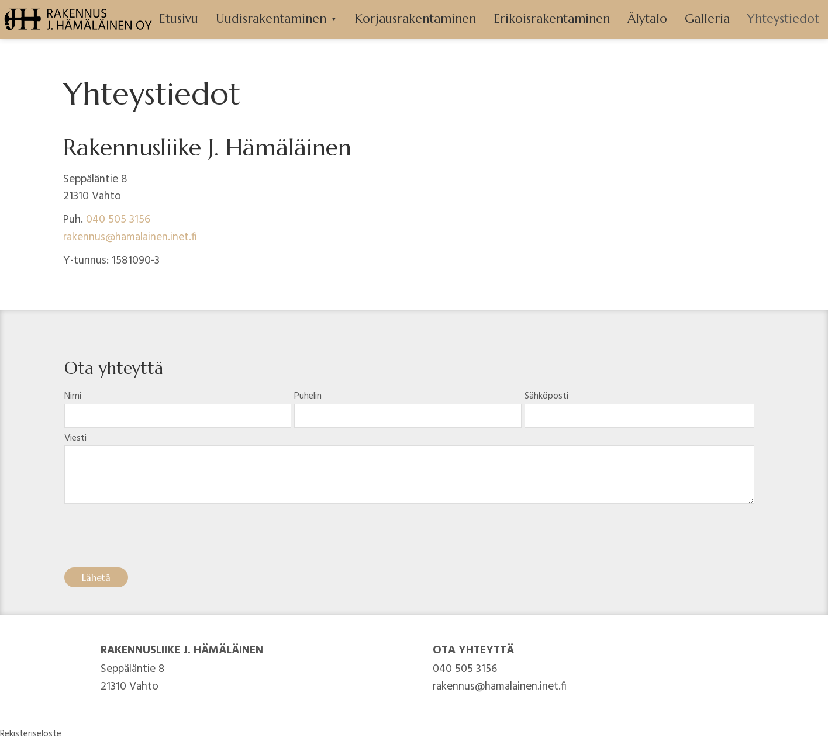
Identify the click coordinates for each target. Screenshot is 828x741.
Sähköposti (546, 396)
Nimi (72, 396)
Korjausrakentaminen (415, 18)
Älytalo (647, 18)
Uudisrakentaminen (271, 18)
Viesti (75, 438)
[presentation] (153, 540)
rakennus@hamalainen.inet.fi (130, 237)
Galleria (707, 18)
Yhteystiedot (783, 18)
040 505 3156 (118, 219)
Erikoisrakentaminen (552, 18)
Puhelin (308, 396)
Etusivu (178, 18)
